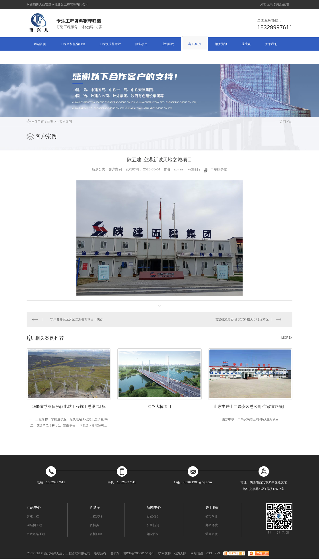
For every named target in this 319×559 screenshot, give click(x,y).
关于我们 (271, 44)
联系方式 (40, 57)
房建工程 (33, 516)
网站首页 (40, 44)
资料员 (94, 525)
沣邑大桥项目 (159, 407)
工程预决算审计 (110, 44)
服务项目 (141, 44)
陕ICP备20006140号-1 (138, 553)
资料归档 (96, 534)
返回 (285, 122)
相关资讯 (221, 44)
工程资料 (96, 516)
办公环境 (211, 525)
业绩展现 (168, 44)
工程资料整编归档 (72, 44)
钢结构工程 (34, 525)
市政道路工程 (36, 534)
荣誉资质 (211, 534)
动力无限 (180, 553)
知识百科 (153, 534)
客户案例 (194, 44)
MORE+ (286, 338)
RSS (209, 553)
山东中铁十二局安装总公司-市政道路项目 (250, 407)
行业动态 (153, 516)
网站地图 (197, 553)
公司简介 (211, 516)
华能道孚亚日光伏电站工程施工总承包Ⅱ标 (69, 407)
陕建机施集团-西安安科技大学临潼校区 (242, 319)
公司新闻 (153, 525)
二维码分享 (218, 170)
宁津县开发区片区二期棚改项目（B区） (78, 319)
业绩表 (246, 44)
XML (217, 553)
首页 (50, 121)
